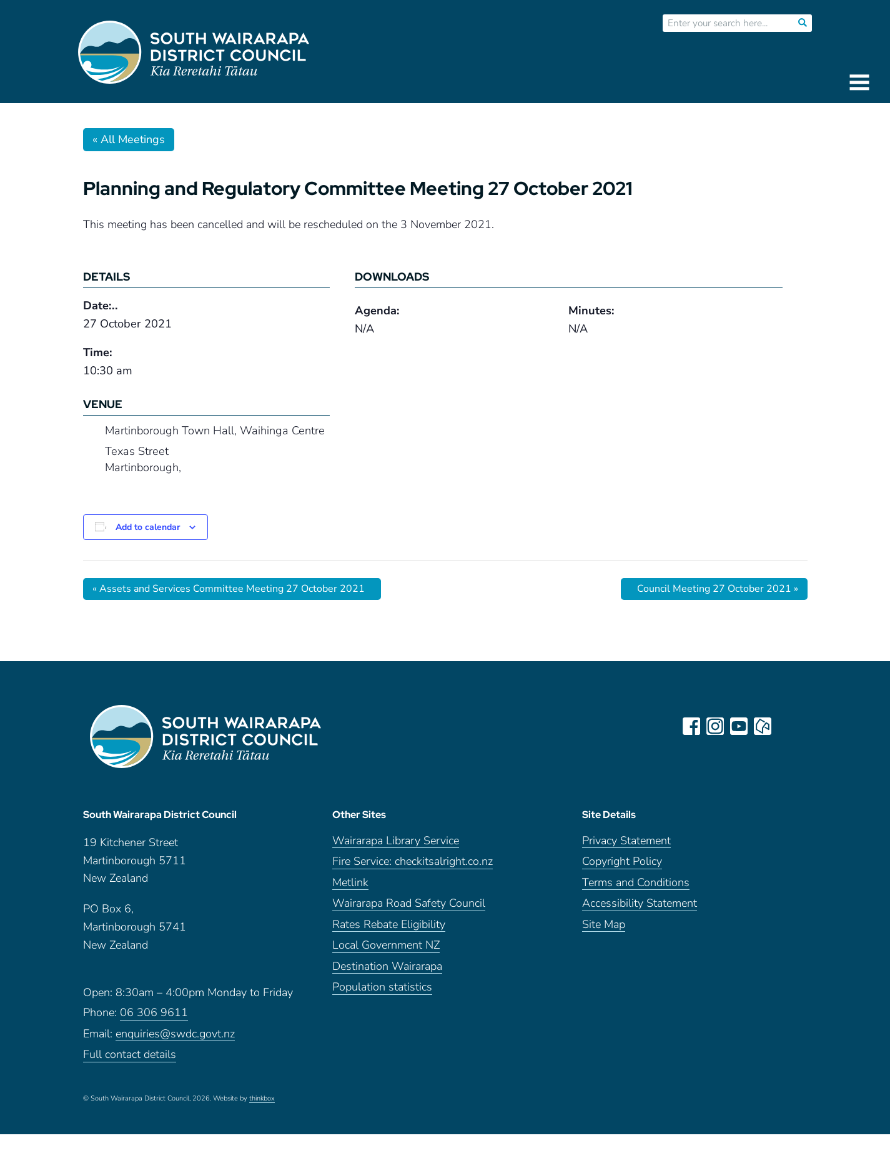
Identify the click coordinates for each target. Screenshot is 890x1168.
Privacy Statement (626, 841)
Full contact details (129, 1054)
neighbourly (762, 726)
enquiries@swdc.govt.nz (175, 1034)
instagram (715, 726)
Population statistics (382, 987)
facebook (691, 726)
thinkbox (262, 1098)
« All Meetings (128, 139)
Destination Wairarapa (387, 966)
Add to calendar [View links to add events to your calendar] (148, 527)
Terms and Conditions (636, 883)
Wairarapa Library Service (395, 841)
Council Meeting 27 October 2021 (717, 589)
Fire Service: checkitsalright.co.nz (412, 861)
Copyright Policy (622, 861)
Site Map (603, 924)
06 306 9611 (154, 1013)
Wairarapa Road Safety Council (408, 903)
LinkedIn (786, 726)
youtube (739, 726)
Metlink (350, 883)
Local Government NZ (386, 945)
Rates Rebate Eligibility (388, 924)
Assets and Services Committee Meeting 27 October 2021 (228, 589)
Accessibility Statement (639, 903)
